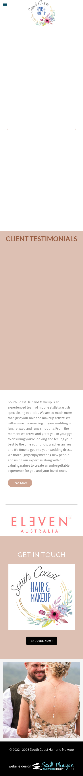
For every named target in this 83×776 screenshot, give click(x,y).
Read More (20, 483)
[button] (7, 129)
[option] (41, 700)
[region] (41, 319)
